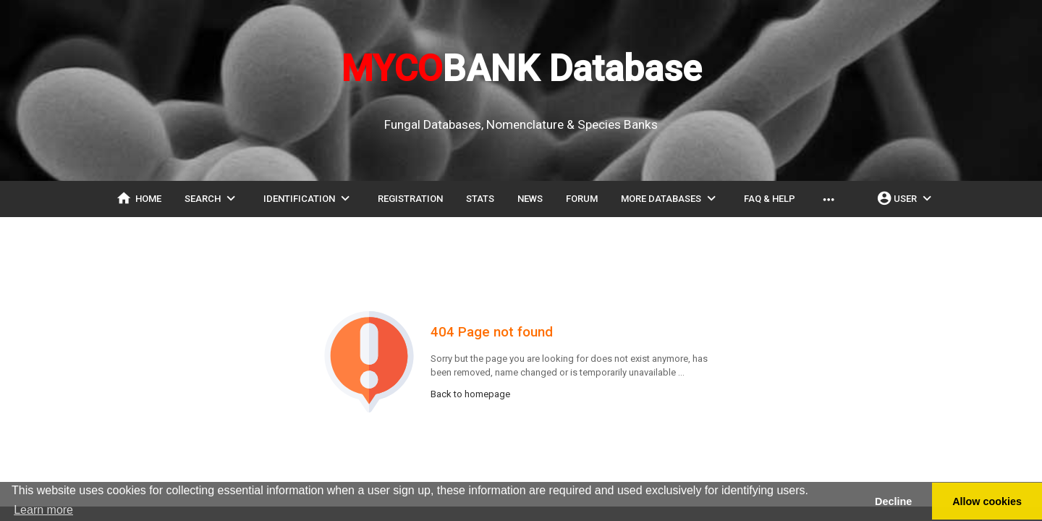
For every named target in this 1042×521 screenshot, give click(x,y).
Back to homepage (470, 394)
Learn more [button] (43, 510)
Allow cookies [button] (987, 501)
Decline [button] (893, 501)
